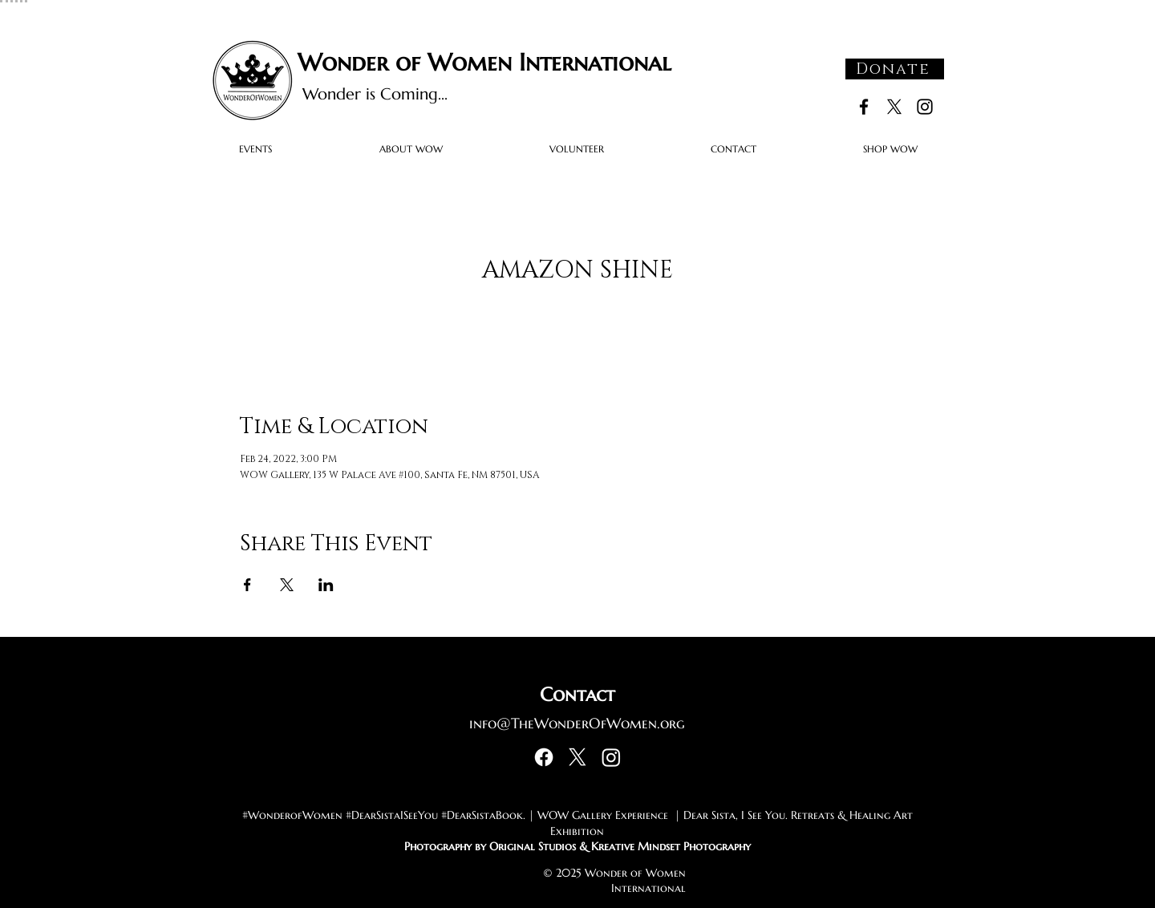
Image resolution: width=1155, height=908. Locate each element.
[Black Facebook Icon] (863, 106)
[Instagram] (611, 757)
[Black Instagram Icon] (924, 106)
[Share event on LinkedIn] (326, 584)
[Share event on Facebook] (247, 584)
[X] (894, 106)
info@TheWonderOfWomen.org (577, 723)
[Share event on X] (286, 584)
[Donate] (895, 69)
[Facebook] (544, 757)
